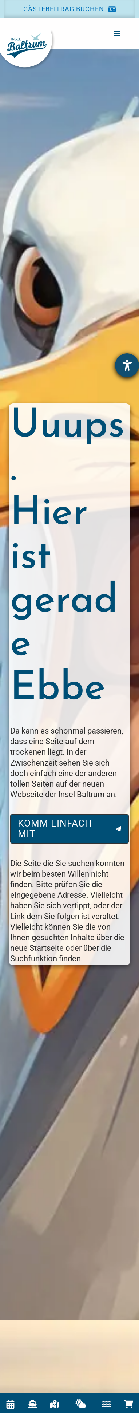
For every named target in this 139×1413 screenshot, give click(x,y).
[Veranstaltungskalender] (10, 1404)
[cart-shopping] (129, 1404)
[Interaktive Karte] (55, 1404)
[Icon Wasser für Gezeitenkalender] (106, 1404)
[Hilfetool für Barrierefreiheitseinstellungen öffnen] (127, 365)
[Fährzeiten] (32, 1404)
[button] (69, 9)
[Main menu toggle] (117, 33)
